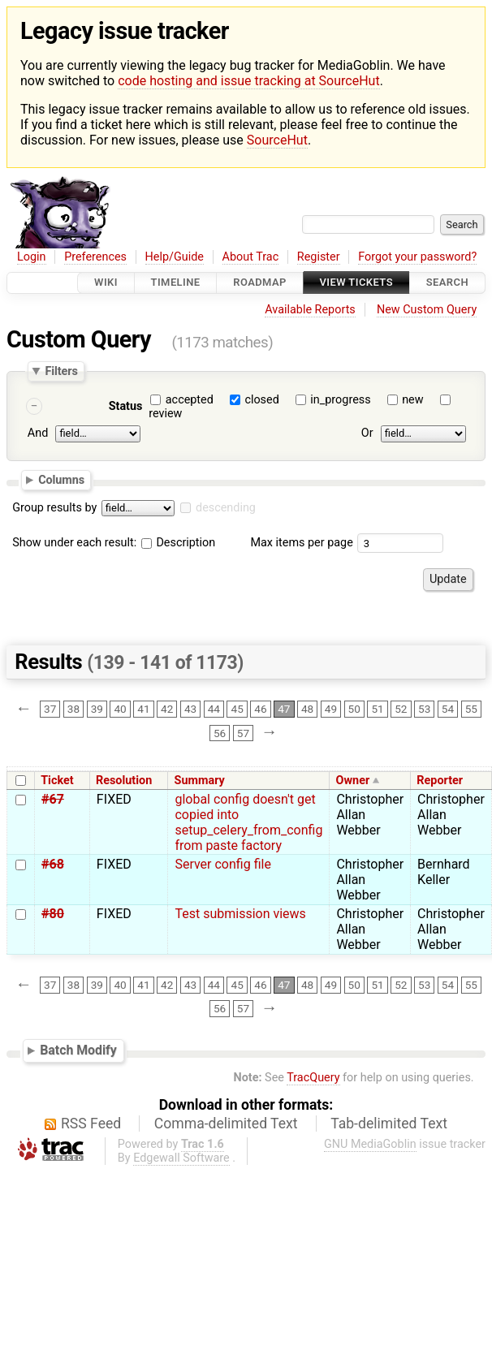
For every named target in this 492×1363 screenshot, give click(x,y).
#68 (52, 864)
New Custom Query (427, 310)
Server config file (222, 864)
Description (178, 543)
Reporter (439, 780)
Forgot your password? (417, 257)
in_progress (340, 400)
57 (243, 733)
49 (331, 709)
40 (120, 709)
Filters (61, 370)
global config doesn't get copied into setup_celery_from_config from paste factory (248, 822)
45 (237, 709)
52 (401, 709)
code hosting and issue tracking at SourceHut (248, 80)
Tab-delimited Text (388, 1123)
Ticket (57, 780)
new (412, 400)
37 (50, 709)
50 (354, 709)
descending (226, 508)
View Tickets (356, 283)
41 (143, 709)
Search (447, 283)
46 (260, 709)
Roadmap (260, 283)
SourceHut (277, 140)
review (165, 414)
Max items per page (301, 543)
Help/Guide (174, 257)
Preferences (95, 257)
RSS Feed (91, 1123)
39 (97, 709)
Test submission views (240, 913)
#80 (52, 913)
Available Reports (310, 310)
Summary (200, 780)
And (38, 433)
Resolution (124, 780)
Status (126, 406)
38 (73, 709)
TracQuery (313, 1078)
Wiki (106, 283)
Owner (353, 780)
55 (471, 709)
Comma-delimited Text (226, 1123)
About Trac (250, 257)
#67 (52, 799)
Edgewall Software (181, 1158)
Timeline (176, 283)
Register (318, 257)
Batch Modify (78, 1050)
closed (261, 400)
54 (448, 709)
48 (307, 709)
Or (367, 433)
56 (220, 733)
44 (214, 709)
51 (377, 709)
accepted (190, 400)
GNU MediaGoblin (370, 1144)
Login (31, 257)
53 (424, 709)
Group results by (54, 508)
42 (167, 709)
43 (190, 709)
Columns (61, 479)
